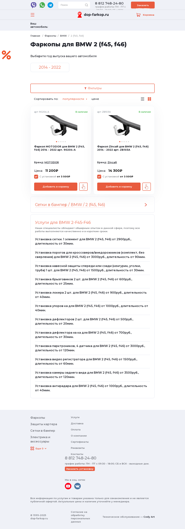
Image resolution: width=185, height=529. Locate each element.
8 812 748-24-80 (109, 3)
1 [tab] (56, 141)
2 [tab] (58, 141)
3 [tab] (60, 141)
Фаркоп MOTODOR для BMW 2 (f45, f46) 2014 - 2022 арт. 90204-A (59, 148)
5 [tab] (65, 141)
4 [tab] (63, 141)
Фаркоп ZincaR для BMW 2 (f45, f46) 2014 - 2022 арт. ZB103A (123, 148)
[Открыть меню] (32, 15)
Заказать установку (143, 6)
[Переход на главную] (92, 15)
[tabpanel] (61, 127)
